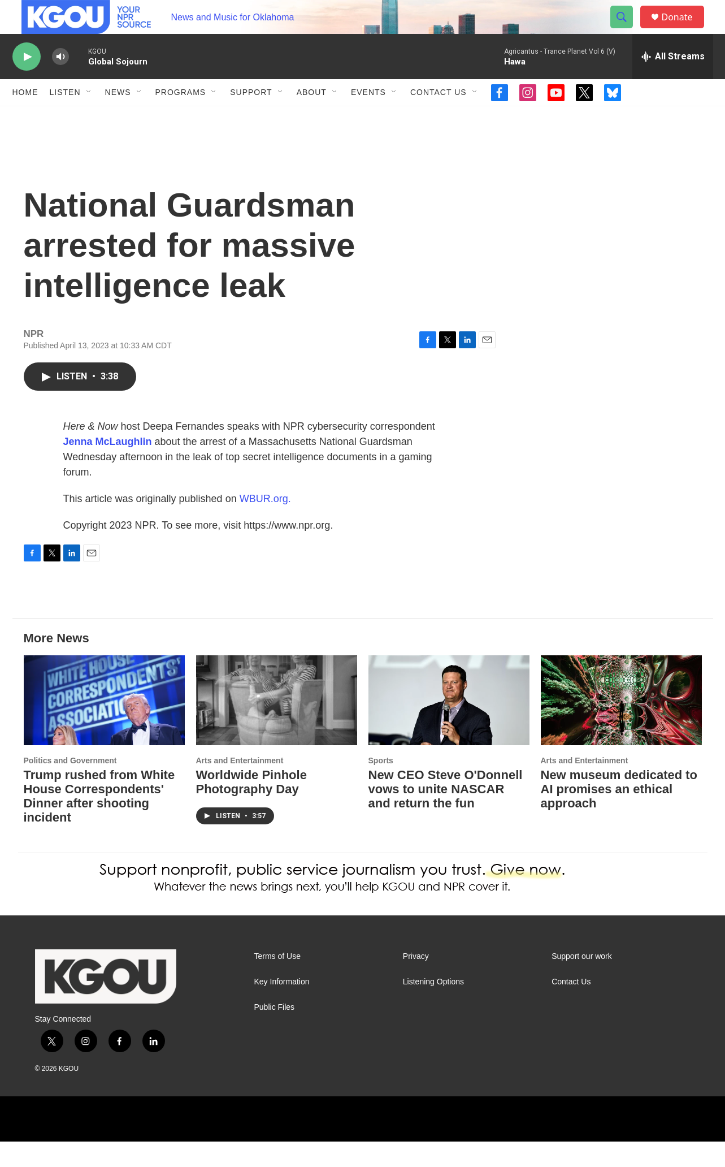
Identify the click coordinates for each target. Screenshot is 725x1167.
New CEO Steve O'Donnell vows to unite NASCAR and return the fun (445, 814)
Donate (684, 30)
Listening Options (433, 1007)
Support (251, 117)
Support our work (582, 982)
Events (368, 117)
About (312, 117)
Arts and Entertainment (240, 785)
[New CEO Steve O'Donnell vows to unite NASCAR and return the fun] (448, 726)
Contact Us (438, 117)
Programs (180, 117)
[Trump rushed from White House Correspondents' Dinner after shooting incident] (104, 726)
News (118, 117)
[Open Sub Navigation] (89, 117)
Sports (380, 785)
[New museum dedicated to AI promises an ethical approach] (621, 726)
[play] (27, 82)
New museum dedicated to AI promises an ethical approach (619, 814)
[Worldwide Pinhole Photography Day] (276, 726)
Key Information (282, 1007)
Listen (65, 117)
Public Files (274, 1032)
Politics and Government (70, 785)
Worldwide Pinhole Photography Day (251, 807)
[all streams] (672, 82)
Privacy (416, 982)
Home (25, 117)
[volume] (60, 82)
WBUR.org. (265, 524)
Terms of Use (277, 982)
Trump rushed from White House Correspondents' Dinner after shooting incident (99, 821)
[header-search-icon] (627, 30)
